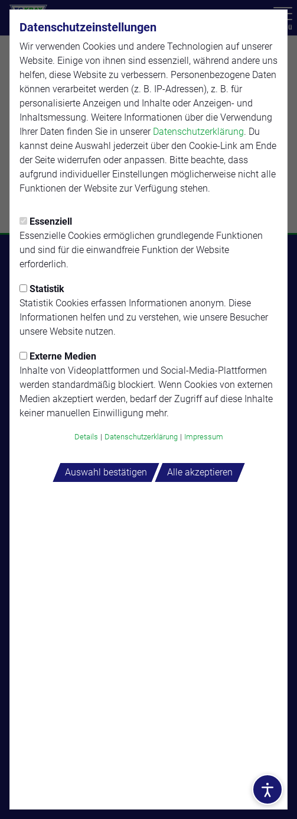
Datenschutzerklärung (198, 131)
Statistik (41, 288)
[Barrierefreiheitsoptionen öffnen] (267, 789)
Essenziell (45, 221)
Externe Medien (57, 356)
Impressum (203, 436)
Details (86, 436)
